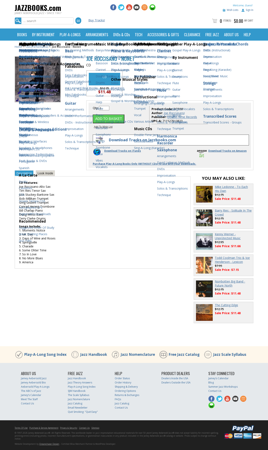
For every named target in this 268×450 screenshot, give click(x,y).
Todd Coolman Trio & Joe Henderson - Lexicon (232, 260)
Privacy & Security (68, 427)
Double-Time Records (182, 117)
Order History (123, 382)
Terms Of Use (21, 427)
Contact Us (27, 403)
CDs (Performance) (37, 47)
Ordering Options (125, 391)
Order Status (122, 378)
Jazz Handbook (93, 354)
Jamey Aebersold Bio (33, 382)
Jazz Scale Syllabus (229, 354)
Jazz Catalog (75, 403)
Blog (211, 382)
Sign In (249, 10)
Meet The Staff (29, 399)
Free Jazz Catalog (184, 354)
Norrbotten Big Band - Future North (230, 283)
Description (24, 173)
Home (18, 47)
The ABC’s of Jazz (31, 391)
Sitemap (95, 427)
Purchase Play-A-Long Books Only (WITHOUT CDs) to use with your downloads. (144, 164)
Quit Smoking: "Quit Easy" (83, 412)
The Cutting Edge (226, 305)
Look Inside (45, 173)
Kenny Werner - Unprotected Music (228, 236)
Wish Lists (232, 10)
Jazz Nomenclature (138, 354)
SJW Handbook (76, 391)
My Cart (248, 20)
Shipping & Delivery (126, 386)
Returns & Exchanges (127, 395)
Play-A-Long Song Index (45, 354)
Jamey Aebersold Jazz (33, 378)
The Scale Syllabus (78, 395)
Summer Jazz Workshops (223, 386)
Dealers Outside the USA (176, 382)
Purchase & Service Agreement (43, 427)
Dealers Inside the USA (174, 378)
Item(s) (227, 20)
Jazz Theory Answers (80, 382)
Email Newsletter (78, 407)
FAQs (118, 399)
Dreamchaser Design (49, 443)
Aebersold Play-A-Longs (35, 386)
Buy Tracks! (96, 20)
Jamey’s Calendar (31, 395)
